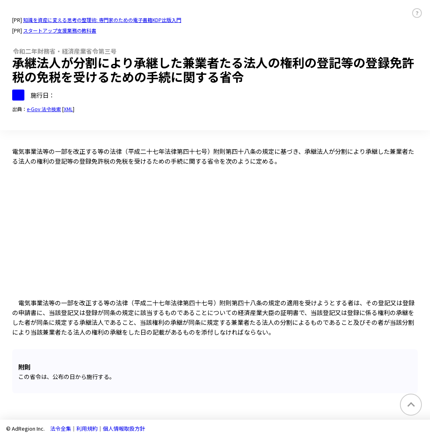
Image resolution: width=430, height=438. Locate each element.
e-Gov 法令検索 (44, 108)
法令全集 (60, 428)
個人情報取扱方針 (124, 428)
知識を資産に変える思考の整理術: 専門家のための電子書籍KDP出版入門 (102, 19)
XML (68, 108)
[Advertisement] (215, 237)
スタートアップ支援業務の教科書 (59, 30)
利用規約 (87, 428)
